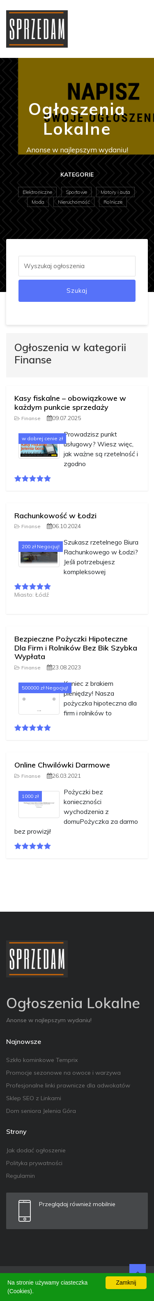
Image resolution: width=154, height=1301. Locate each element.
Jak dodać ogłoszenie (36, 1150)
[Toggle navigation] (136, 29)
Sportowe (76, 192)
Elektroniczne (37, 192)
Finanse (27, 418)
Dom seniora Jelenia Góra (41, 1111)
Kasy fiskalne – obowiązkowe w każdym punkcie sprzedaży (70, 402)
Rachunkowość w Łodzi (55, 515)
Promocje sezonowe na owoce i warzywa (63, 1072)
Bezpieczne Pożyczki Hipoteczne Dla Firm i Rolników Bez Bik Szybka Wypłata (75, 647)
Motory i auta (115, 192)
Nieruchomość (74, 202)
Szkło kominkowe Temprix (42, 1060)
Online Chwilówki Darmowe (62, 765)
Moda (38, 202)
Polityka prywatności (34, 1163)
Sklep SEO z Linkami (33, 1098)
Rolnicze (112, 202)
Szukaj (77, 290)
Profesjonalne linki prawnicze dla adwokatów (68, 1085)
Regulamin (20, 1175)
